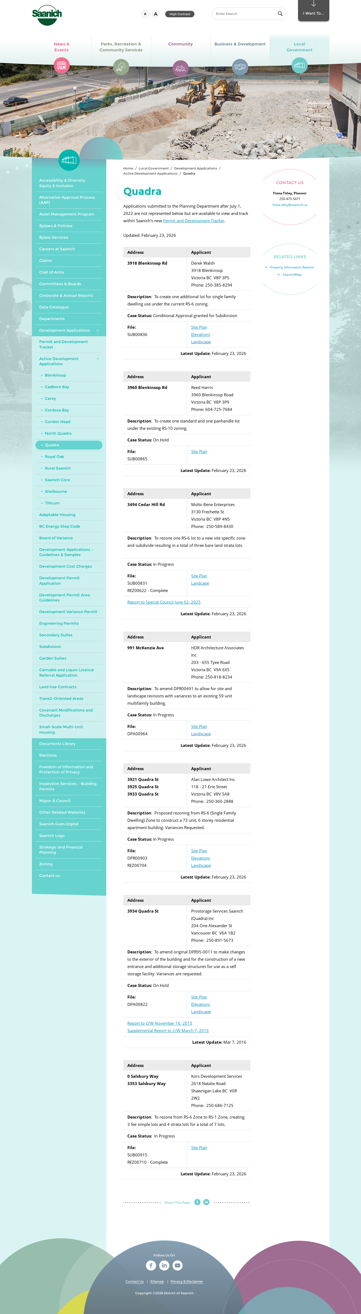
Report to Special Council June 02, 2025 (164, 602)
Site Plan (199, 327)
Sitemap (157, 1281)
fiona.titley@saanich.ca (290, 204)
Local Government (154, 168)
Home (128, 168)
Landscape (201, 341)
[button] (145, 14)
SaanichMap (292, 274)
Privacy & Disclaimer (187, 1281)
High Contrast (180, 14)
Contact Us (134, 1281)
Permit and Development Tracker (193, 220)
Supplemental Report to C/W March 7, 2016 (168, 1030)
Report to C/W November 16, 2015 (159, 1023)
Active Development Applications (150, 173)
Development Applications (195, 168)
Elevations (200, 334)
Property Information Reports (292, 267)
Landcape (200, 583)
